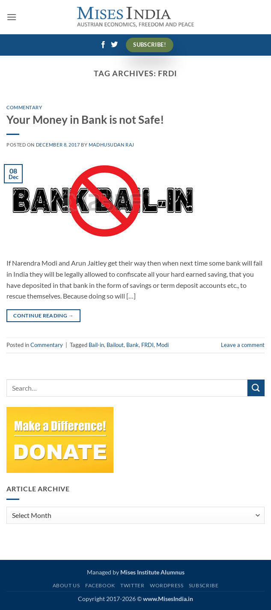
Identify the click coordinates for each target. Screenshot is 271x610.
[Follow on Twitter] (114, 45)
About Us (66, 585)
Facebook (100, 585)
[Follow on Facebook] (103, 45)
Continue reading (43, 315)
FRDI (147, 344)
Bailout (115, 344)
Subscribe (204, 585)
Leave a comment (243, 344)
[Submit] (256, 388)
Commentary (24, 107)
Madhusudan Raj (111, 144)
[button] (11, 16)
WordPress (167, 585)
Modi (162, 344)
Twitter (132, 585)
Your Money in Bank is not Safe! (85, 119)
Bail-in (96, 344)
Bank (132, 344)
